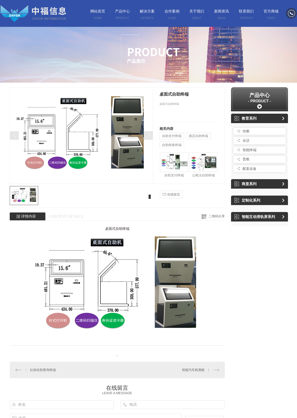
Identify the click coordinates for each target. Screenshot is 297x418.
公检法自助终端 (203, 175)
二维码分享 (217, 216)
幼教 (246, 131)
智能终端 (249, 150)
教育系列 (245, 118)
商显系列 (245, 184)
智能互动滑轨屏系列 (254, 217)
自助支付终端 (171, 136)
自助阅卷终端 (171, 145)
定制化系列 (247, 200)
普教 (246, 159)
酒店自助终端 (198, 136)
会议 (246, 140)
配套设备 (249, 169)
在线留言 (171, 195)
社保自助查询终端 (43, 370)
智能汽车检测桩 (193, 370)
